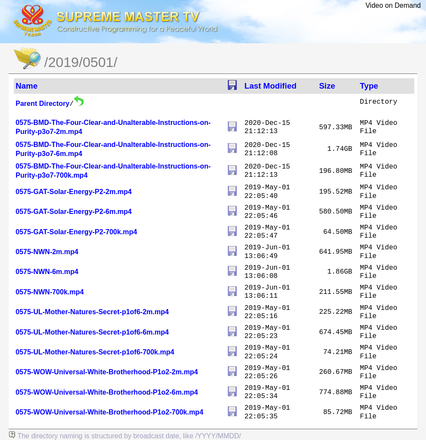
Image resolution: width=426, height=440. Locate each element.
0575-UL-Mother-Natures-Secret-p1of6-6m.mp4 (92, 332)
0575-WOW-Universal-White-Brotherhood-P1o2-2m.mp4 (107, 372)
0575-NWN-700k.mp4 (50, 292)
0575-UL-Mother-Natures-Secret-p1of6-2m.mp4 (92, 312)
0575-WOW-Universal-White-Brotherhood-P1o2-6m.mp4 (107, 392)
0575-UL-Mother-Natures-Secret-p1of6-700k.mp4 (95, 352)
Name (27, 85)
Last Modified (271, 85)
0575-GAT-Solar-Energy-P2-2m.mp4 (74, 191)
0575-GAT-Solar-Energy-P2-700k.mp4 (76, 232)
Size (327, 85)
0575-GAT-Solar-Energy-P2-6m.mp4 (74, 211)
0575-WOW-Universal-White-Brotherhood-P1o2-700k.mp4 (109, 412)
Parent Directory (43, 103)
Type (369, 85)
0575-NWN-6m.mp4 (47, 271)
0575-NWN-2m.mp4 (47, 251)
